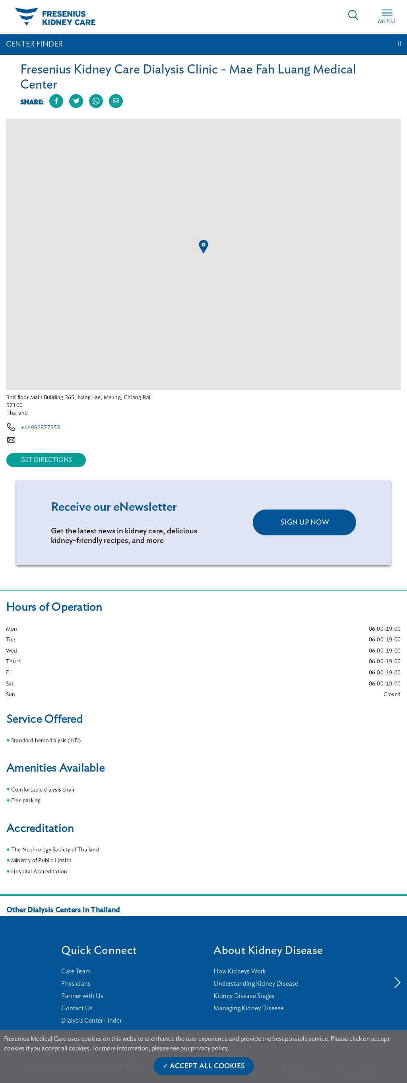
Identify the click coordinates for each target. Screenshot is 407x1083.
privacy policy (209, 1048)
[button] (203, 247)
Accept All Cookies (207, 1066)
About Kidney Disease (268, 950)
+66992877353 (40, 427)
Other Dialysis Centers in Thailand (63, 910)
